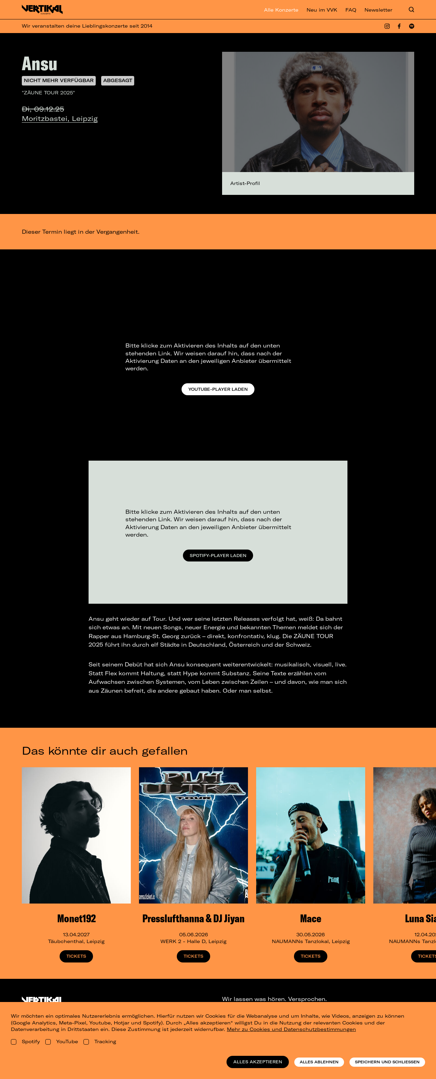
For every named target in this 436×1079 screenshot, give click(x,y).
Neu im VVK (322, 10)
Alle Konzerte (281, 10)
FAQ (350, 10)
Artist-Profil (245, 183)
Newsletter (378, 10)
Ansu (40, 63)
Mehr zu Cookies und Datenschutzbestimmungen (291, 1029)
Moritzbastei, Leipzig (60, 118)
